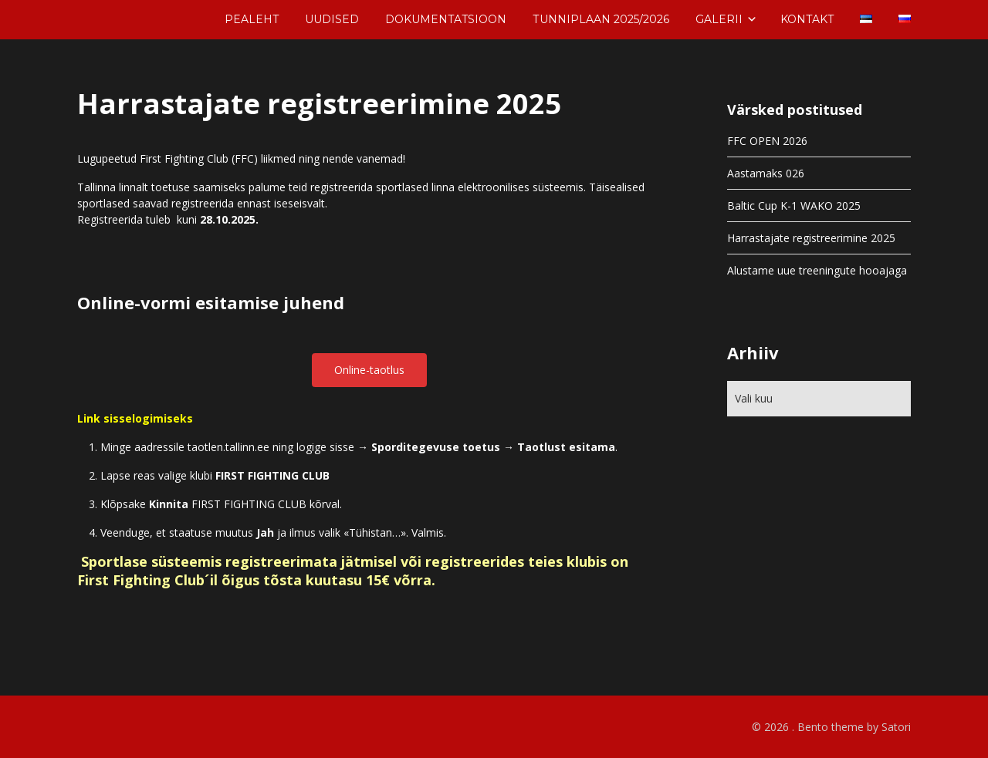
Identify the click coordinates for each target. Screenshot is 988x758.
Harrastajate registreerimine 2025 (811, 238)
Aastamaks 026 (765, 173)
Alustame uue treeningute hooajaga (817, 270)
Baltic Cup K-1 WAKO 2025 (794, 205)
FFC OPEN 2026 (767, 140)
